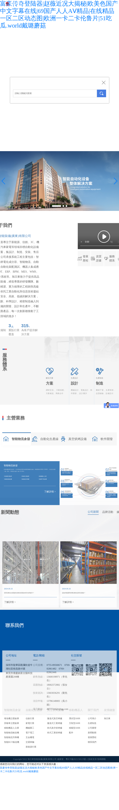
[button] (115, 181)
